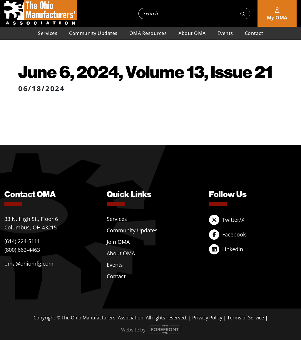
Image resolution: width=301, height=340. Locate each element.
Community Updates (93, 33)
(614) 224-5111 (22, 241)
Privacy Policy (207, 317)
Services (47, 33)
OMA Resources (148, 33)
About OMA (192, 33)
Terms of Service (245, 317)
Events (225, 33)
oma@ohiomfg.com (28, 263)
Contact (254, 33)
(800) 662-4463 (22, 249)
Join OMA (118, 241)
